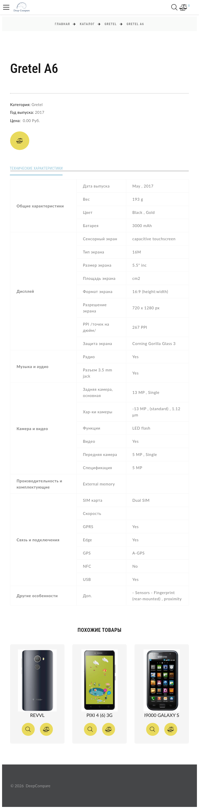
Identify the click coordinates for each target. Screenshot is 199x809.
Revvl (37, 715)
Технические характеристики (36, 169)
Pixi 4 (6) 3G (99, 715)
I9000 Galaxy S (161, 715)
